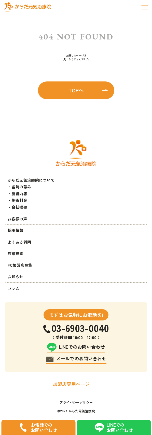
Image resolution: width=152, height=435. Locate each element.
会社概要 (19, 207)
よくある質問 (19, 242)
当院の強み (21, 186)
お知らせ (15, 276)
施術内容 (19, 193)
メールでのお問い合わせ (81, 358)
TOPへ (76, 90)
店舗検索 (15, 253)
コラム (13, 288)
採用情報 (15, 230)
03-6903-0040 (80, 328)
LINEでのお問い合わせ (120, 427)
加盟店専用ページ (71, 384)
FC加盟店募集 (20, 265)
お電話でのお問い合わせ (44, 427)
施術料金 (19, 200)
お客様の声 (17, 218)
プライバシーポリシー (76, 402)
